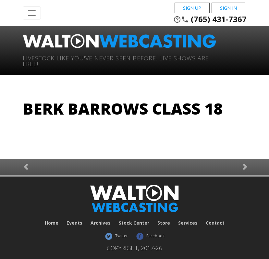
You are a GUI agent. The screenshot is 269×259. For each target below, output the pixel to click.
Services (188, 223)
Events (74, 223)
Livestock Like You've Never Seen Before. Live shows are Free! (116, 60)
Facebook (150, 236)
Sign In (228, 8)
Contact (215, 223)
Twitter (116, 236)
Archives (101, 223)
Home (51, 223)
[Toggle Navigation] (32, 12)
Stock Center (134, 223)
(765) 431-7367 (210, 19)
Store (163, 223)
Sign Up (192, 8)
